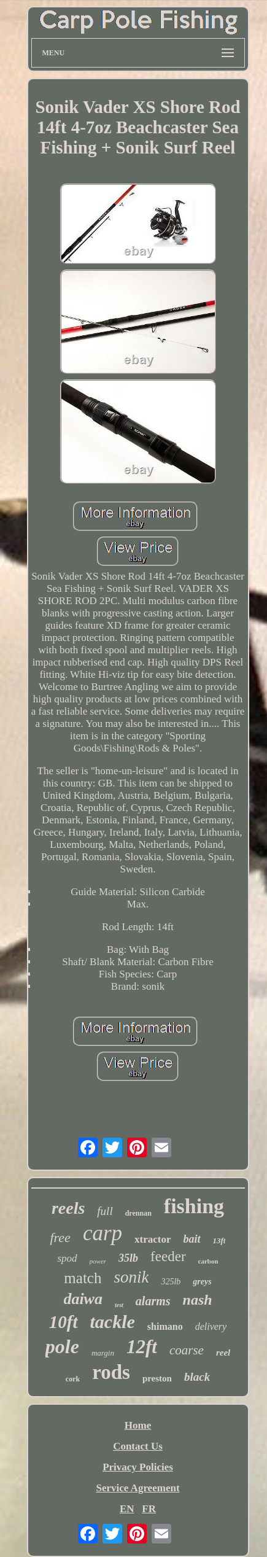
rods (111, 1372)
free (60, 1237)
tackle (112, 1321)
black (197, 1376)
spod (67, 1258)
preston (157, 1378)
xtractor (152, 1239)
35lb (128, 1258)
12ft (141, 1346)
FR (149, 1509)
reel (223, 1352)
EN (127, 1509)
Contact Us (138, 1446)
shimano (165, 1326)
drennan (138, 1213)
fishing (194, 1206)
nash (197, 1300)
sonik (131, 1277)
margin (102, 1352)
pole (62, 1346)
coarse (186, 1350)
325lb (170, 1281)
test (119, 1305)
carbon (208, 1261)
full (104, 1211)
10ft (63, 1322)
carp (102, 1233)
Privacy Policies (138, 1467)
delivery (211, 1326)
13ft (219, 1240)
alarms (153, 1301)
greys (202, 1281)
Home (138, 1425)
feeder (167, 1256)
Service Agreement (137, 1488)
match (82, 1278)
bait (192, 1239)
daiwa (83, 1299)
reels (68, 1207)
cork (73, 1379)
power (98, 1261)
